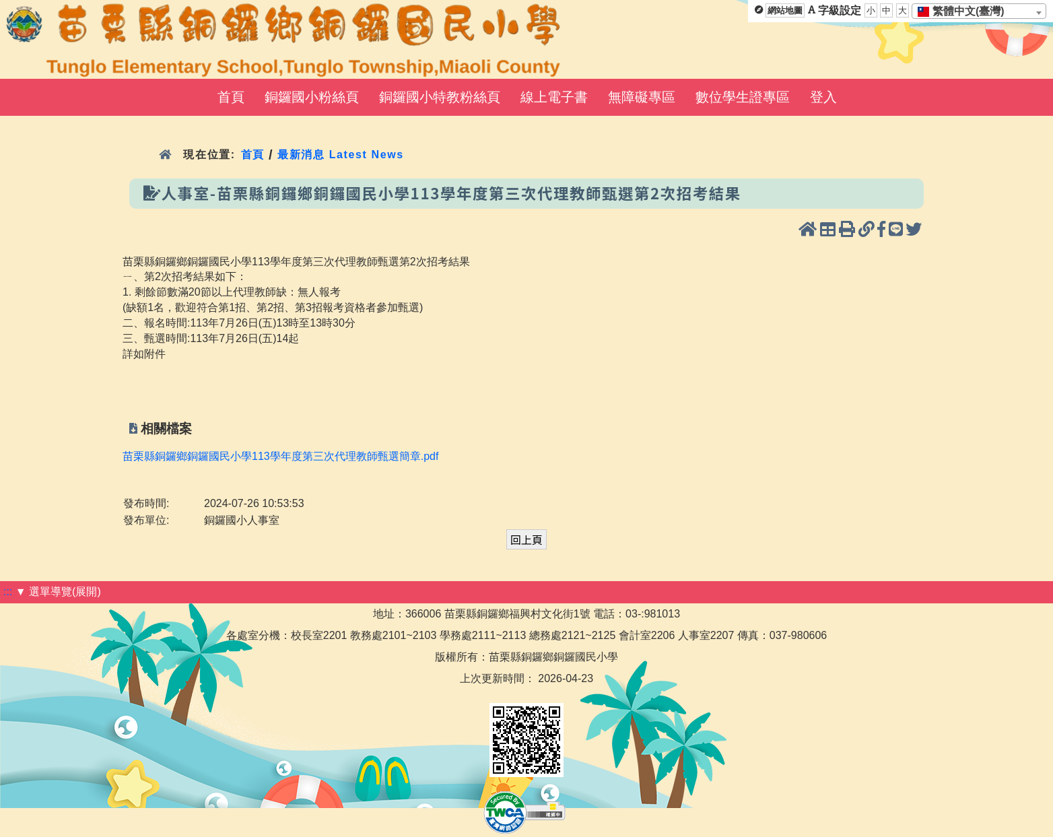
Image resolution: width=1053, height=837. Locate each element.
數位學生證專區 (742, 97)
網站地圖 (785, 10)
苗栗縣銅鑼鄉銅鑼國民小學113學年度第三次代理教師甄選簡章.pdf (280, 456)
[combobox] (979, 11)
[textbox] (965, 11)
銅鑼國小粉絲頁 (312, 97)
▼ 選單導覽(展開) (58, 591)
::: (7, 591)
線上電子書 (554, 97)
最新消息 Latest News (340, 154)
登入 (823, 97)
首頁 (230, 97)
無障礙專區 (641, 97)
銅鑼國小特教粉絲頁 (439, 97)
